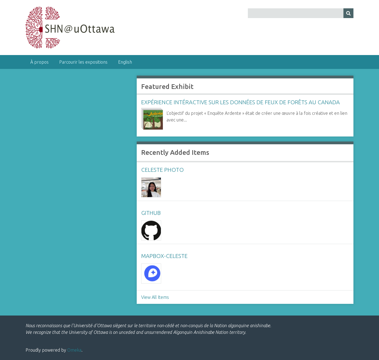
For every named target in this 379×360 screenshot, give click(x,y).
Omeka (74, 349)
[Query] (300, 13)
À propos (39, 61)
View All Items (155, 297)
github (151, 213)
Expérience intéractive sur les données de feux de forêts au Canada (240, 102)
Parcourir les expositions (83, 61)
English (125, 61)
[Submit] (348, 13)
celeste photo (162, 170)
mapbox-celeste (164, 256)
